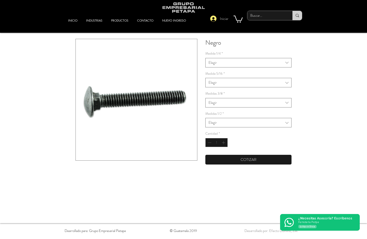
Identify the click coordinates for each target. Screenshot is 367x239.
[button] (238, 19)
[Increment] (224, 142)
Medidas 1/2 (214, 113)
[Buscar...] (266, 15)
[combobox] (248, 62)
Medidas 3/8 (215, 93)
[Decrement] (209, 142)
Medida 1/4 (214, 53)
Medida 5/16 (215, 73)
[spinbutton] (216, 142)
